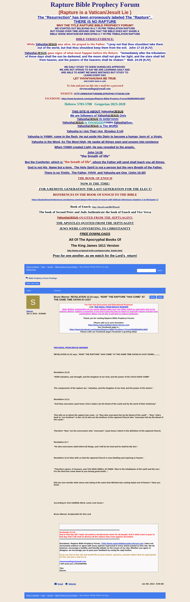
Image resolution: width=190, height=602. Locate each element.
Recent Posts (31, 270)
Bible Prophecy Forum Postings (66, 267)
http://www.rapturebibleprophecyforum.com (108, 325)
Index (43, 267)
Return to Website (32, 267)
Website (72, 584)
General (50, 267)
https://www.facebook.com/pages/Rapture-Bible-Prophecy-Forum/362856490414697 (109, 329)
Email (60, 584)
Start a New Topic (32, 283)
